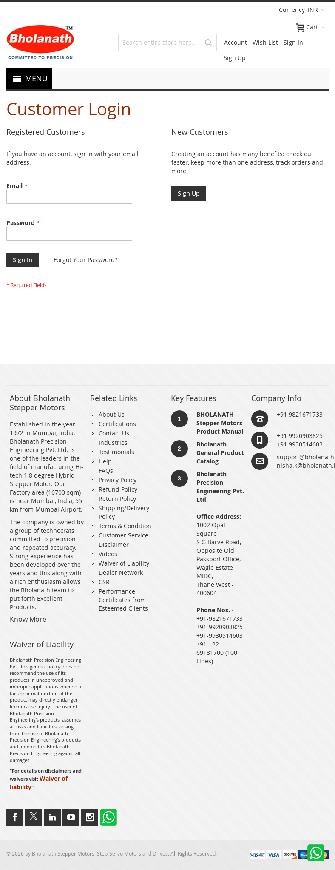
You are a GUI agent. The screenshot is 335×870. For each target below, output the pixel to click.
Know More (28, 619)
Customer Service (123, 535)
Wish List (265, 42)
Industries (113, 442)
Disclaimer (114, 544)
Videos (108, 554)
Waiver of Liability (124, 563)
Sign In (293, 42)
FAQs (106, 470)
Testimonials (116, 452)
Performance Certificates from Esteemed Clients (123, 599)
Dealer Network (121, 573)
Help (105, 461)
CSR (104, 582)
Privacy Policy (117, 480)
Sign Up (235, 58)
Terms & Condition (125, 526)
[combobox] (167, 42)
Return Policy (117, 499)
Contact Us (114, 433)
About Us (112, 414)
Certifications (117, 424)
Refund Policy (118, 489)
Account (235, 42)
